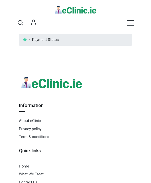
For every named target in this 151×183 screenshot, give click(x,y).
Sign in (33, 23)
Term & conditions (34, 137)
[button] (20, 23)
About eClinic (30, 121)
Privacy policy (30, 129)
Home (24, 166)
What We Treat (31, 174)
